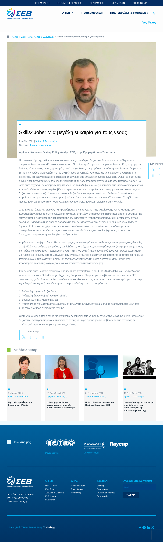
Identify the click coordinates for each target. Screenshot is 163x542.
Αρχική (15, 37)
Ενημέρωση (26, 37)
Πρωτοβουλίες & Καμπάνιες (129, 12)
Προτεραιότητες (92, 12)
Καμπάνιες (76, 493)
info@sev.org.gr (20, 501)
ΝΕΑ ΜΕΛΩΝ (118, 3)
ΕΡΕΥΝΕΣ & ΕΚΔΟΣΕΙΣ (69, 3)
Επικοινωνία (102, 496)
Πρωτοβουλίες (77, 489)
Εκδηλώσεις (50, 496)
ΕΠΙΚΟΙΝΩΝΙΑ (140, 3)
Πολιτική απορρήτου (106, 493)
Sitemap (100, 486)
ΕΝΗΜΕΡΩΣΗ (42, 3)
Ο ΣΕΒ (68, 12)
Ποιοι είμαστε (51, 486)
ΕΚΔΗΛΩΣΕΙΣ (97, 3)
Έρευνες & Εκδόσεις (54, 493)
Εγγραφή (131, 494)
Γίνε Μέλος (149, 22)
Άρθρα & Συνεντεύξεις (44, 37)
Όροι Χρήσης (103, 489)
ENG (154, 3)
